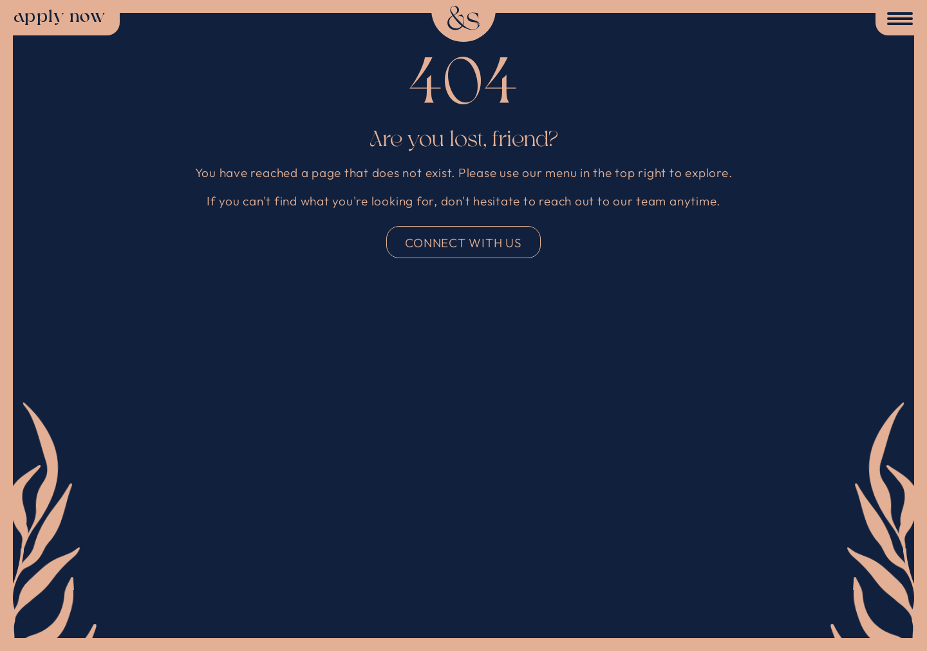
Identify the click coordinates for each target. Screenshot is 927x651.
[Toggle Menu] (897, 20)
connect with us (463, 242)
